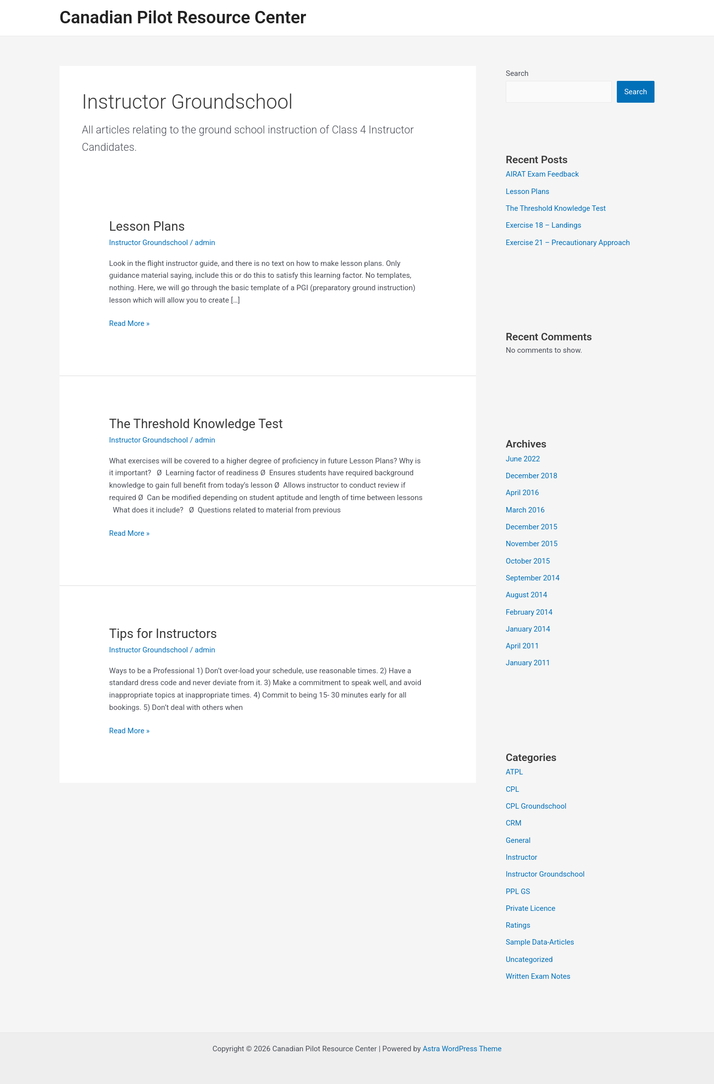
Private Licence (531, 900)
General (518, 833)
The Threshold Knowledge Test (197, 423)
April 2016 (522, 490)
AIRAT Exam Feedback (543, 174)
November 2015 (532, 541)
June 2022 (523, 457)
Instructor (522, 850)
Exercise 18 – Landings (544, 224)
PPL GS (518, 884)
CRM (514, 817)
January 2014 (528, 624)
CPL (512, 783)
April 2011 (522, 641)
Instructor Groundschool (149, 242)
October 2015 (528, 557)
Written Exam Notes (539, 967)
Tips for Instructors (164, 633)
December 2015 (532, 524)
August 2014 (527, 591)
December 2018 (532, 474)
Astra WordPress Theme (462, 1040)
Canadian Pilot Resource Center (183, 17)
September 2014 (533, 574)
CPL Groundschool (536, 800)
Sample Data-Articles (540, 934)
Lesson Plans (147, 226)
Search (517, 73)
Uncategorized (529, 951)
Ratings (518, 917)
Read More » (129, 324)
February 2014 (529, 608)
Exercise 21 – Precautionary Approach (569, 241)
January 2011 (528, 658)
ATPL (514, 767)
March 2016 (525, 507)
